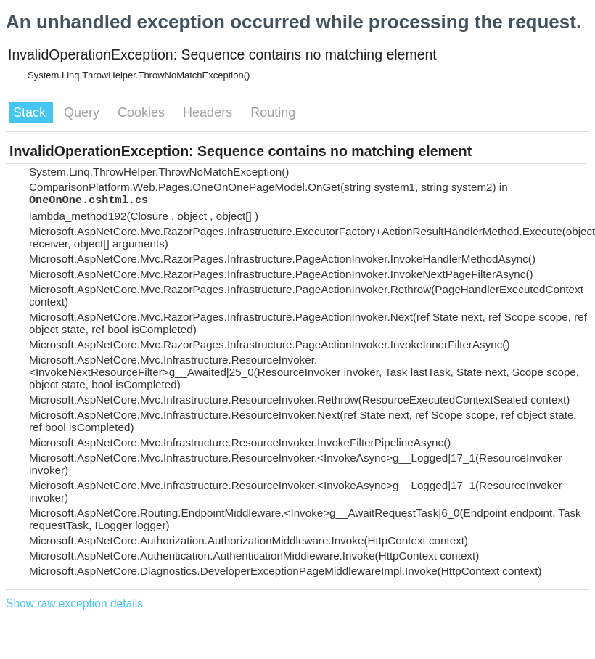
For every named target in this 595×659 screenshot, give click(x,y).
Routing (272, 112)
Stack (31, 112)
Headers (209, 112)
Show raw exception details (74, 603)
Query (83, 112)
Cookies (143, 112)
